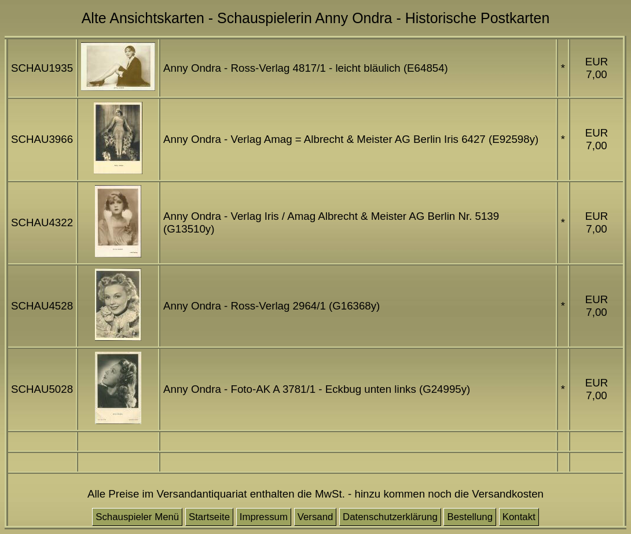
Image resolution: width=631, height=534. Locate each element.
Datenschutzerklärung (390, 516)
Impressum (264, 516)
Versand (315, 516)
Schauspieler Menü (137, 516)
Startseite (209, 516)
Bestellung (470, 516)
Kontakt (518, 516)
